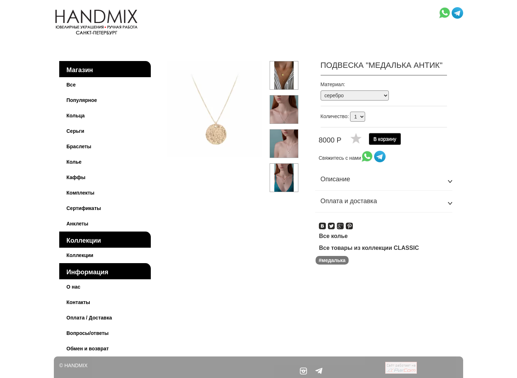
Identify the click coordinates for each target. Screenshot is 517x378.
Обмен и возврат (87, 348)
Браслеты (78, 146)
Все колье (333, 236)
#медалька (332, 260)
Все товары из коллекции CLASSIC (369, 248)
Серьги (75, 131)
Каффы (75, 177)
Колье (73, 162)
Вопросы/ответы (87, 333)
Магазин (79, 70)
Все (71, 85)
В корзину (384, 139)
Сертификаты (83, 208)
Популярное (81, 100)
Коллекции (83, 240)
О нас (73, 287)
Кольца (75, 115)
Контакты (78, 302)
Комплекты (80, 193)
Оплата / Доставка (89, 318)
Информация (87, 272)
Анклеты (77, 224)
